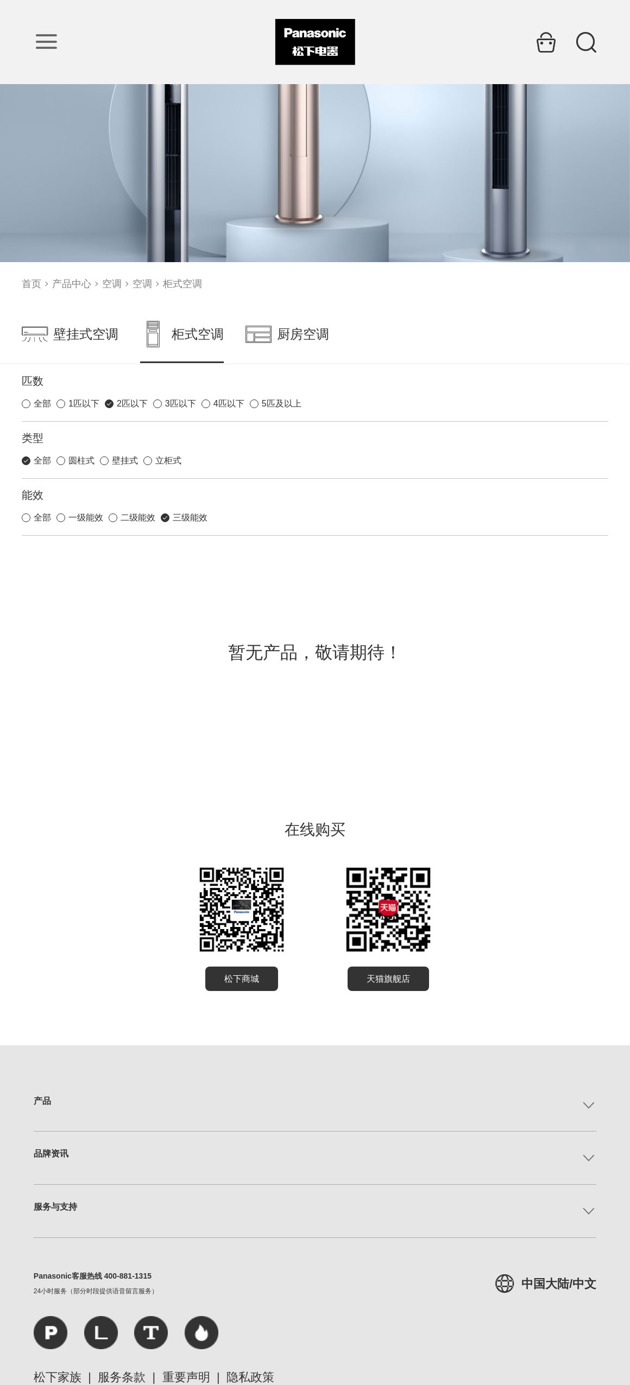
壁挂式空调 (70, 334)
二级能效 (138, 517)
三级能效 (190, 517)
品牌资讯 (51, 1153)
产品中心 (71, 283)
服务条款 (122, 1377)
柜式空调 (182, 283)
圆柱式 (81, 460)
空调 (112, 283)
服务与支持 (55, 1206)
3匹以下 (180, 403)
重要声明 (186, 1377)
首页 (31, 283)
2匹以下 (132, 403)
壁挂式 (125, 460)
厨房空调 (287, 334)
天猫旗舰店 (388, 978)
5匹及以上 (281, 403)
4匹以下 (228, 403)
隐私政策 (250, 1377)
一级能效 (85, 517)
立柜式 (168, 460)
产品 (42, 1101)
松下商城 (241, 978)
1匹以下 (83, 403)
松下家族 (57, 1377)
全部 (42, 403)
